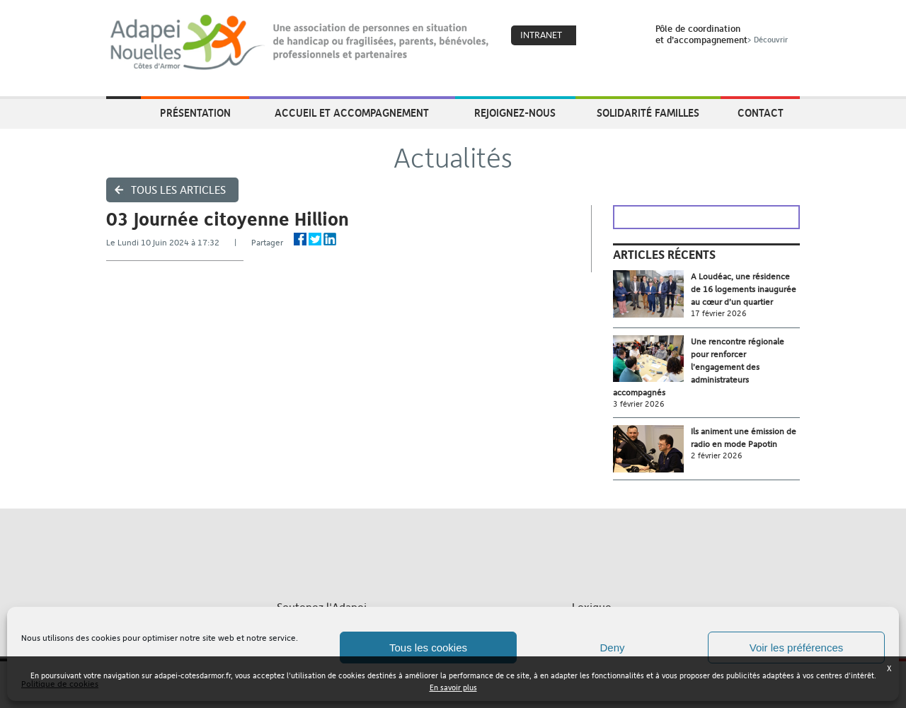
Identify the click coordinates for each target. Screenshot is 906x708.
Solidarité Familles (648, 112)
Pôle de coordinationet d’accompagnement (723, 34)
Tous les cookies (428, 648)
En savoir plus (453, 687)
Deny (612, 648)
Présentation (195, 112)
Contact (761, 112)
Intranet (541, 35)
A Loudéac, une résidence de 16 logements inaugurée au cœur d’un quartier (743, 289)
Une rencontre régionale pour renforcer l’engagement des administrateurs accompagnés (698, 367)
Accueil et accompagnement (352, 112)
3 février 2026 (639, 404)
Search (626, 36)
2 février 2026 (716, 455)
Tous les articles (178, 190)
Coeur (596, 36)
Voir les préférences (797, 648)
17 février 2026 (719, 313)
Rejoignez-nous (515, 112)
